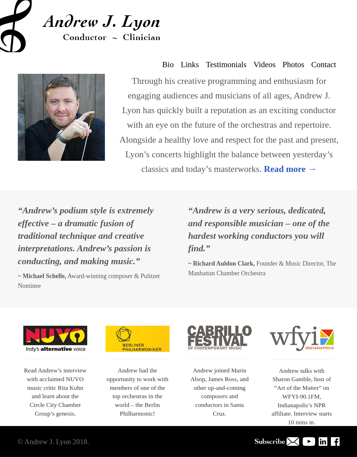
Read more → (290, 169)
